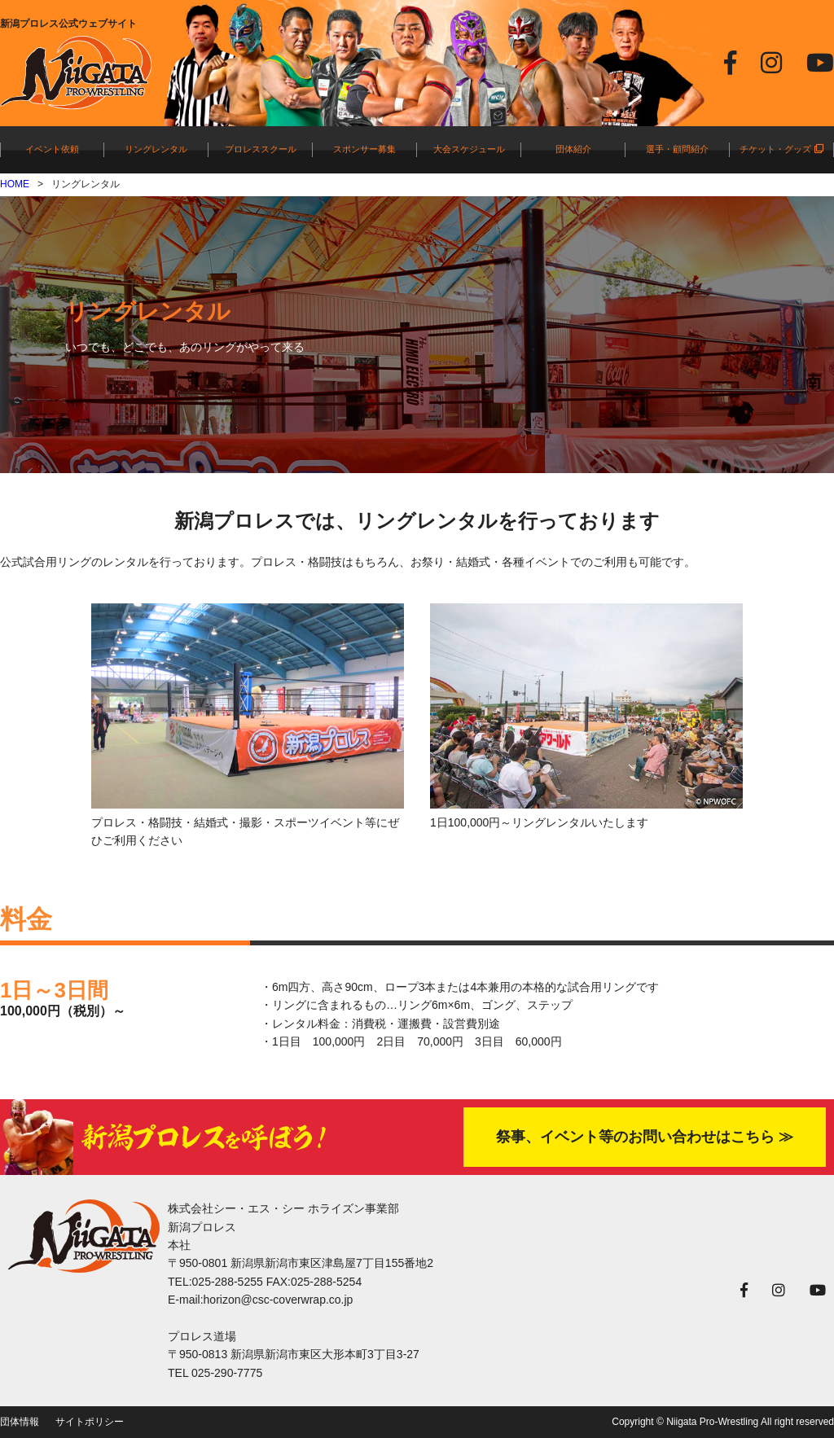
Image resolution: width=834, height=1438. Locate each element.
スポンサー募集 (364, 149)
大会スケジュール (469, 149)
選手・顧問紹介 (677, 149)
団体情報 (19, 1421)
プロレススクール (260, 149)
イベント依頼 (52, 149)
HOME (14, 184)
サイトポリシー (89, 1421)
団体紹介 (573, 149)
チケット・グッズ (781, 149)
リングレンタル (156, 149)
